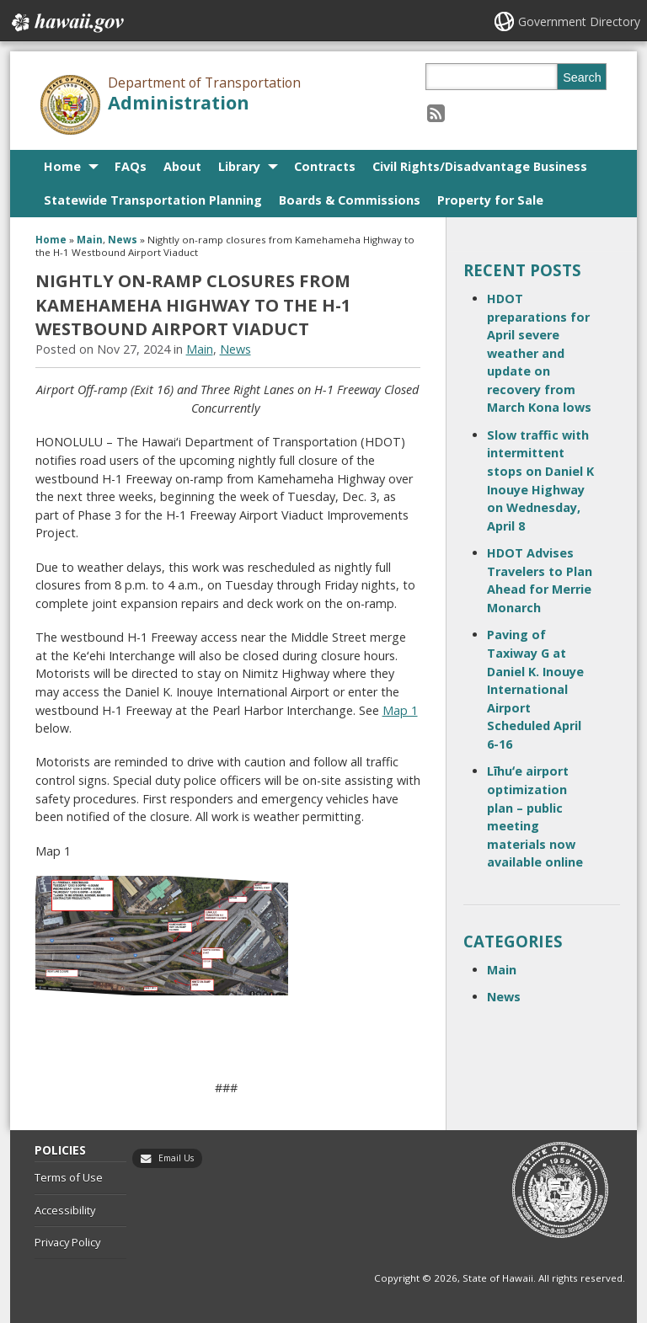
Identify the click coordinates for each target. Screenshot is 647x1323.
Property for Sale (490, 200)
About (182, 166)
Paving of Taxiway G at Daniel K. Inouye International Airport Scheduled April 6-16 (535, 689)
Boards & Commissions (349, 200)
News (122, 239)
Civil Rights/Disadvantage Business (479, 166)
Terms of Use (69, 1177)
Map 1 (400, 710)
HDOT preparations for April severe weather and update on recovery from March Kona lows (539, 353)
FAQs (131, 166)
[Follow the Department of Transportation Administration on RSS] (436, 112)
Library (239, 166)
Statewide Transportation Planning (153, 200)
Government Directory (579, 21)
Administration (178, 102)
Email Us (176, 1158)
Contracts (325, 166)
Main (90, 239)
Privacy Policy (67, 1242)
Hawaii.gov (66, 22)
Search (582, 77)
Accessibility (65, 1210)
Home (62, 166)
